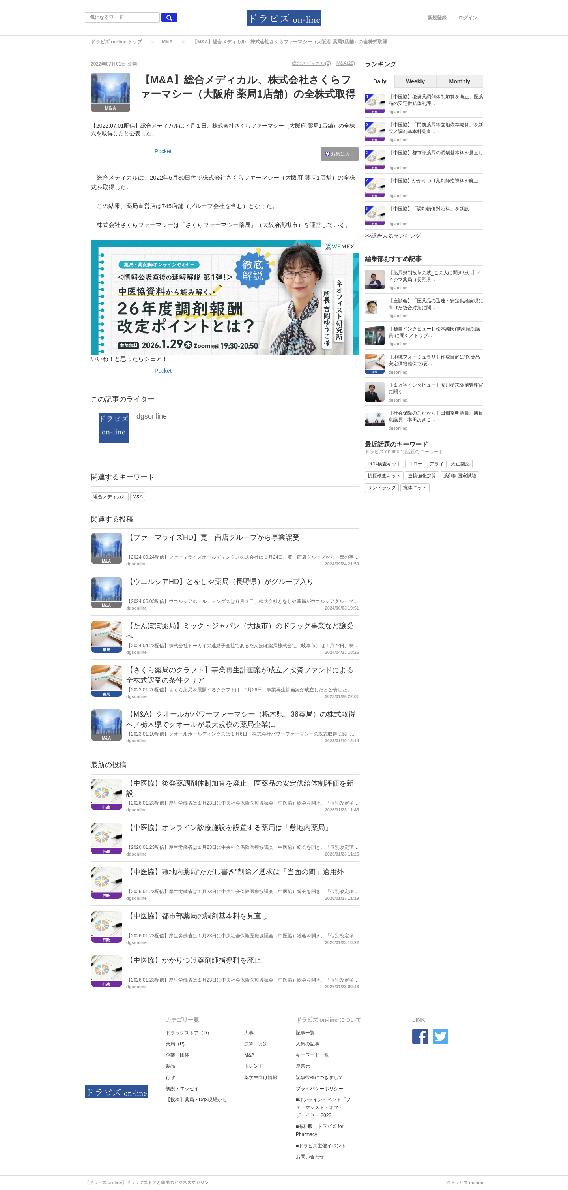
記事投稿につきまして (319, 1077)
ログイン (467, 18)
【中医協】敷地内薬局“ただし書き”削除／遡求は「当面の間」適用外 (235, 872)
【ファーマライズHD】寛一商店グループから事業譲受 (213, 537)
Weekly (415, 81)
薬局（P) (175, 1044)
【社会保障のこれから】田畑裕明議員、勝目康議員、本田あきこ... (436, 416)
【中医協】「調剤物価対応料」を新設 (429, 209)
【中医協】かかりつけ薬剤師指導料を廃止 (193, 960)
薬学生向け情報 (260, 1077)
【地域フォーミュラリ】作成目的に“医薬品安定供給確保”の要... (434, 360)
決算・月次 (256, 1044)
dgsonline (151, 416)
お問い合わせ (310, 1157)
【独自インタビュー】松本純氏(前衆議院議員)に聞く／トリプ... (434, 332)
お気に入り (340, 154)
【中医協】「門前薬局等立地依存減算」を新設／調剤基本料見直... (436, 128)
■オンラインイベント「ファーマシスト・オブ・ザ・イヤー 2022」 (323, 1107)
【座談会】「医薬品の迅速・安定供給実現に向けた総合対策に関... (436, 304)
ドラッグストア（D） (189, 1033)
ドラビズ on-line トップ (116, 42)
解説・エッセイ (182, 1088)
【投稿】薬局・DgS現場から (196, 1099)
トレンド (253, 1066)
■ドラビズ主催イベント (321, 1146)
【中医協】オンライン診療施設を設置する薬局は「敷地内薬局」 (229, 827)
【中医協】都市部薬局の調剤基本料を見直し (197, 916)
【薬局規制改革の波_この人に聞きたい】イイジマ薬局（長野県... (435, 276)
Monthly (460, 81)
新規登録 (437, 18)
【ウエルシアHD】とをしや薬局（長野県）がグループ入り (220, 582)
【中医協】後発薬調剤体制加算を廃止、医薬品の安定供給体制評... (436, 100)
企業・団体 (177, 1055)
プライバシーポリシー (319, 1088)
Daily (379, 81)
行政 (170, 1077)
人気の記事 (308, 1044)
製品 (170, 1066)
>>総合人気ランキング (393, 236)
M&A (167, 42)
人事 (249, 1033)
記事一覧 (305, 1033)
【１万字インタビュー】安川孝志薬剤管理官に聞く (436, 388)
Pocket (163, 151)
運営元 (303, 1066)
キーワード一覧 (312, 1055)
